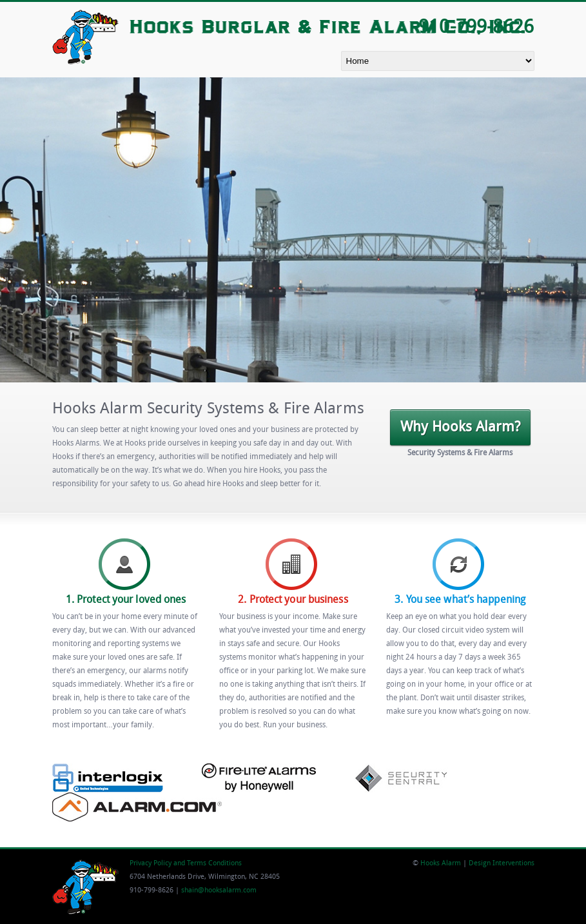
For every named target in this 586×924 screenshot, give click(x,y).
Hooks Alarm (440, 863)
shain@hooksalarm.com (219, 890)
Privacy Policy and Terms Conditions (186, 863)
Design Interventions (501, 863)
